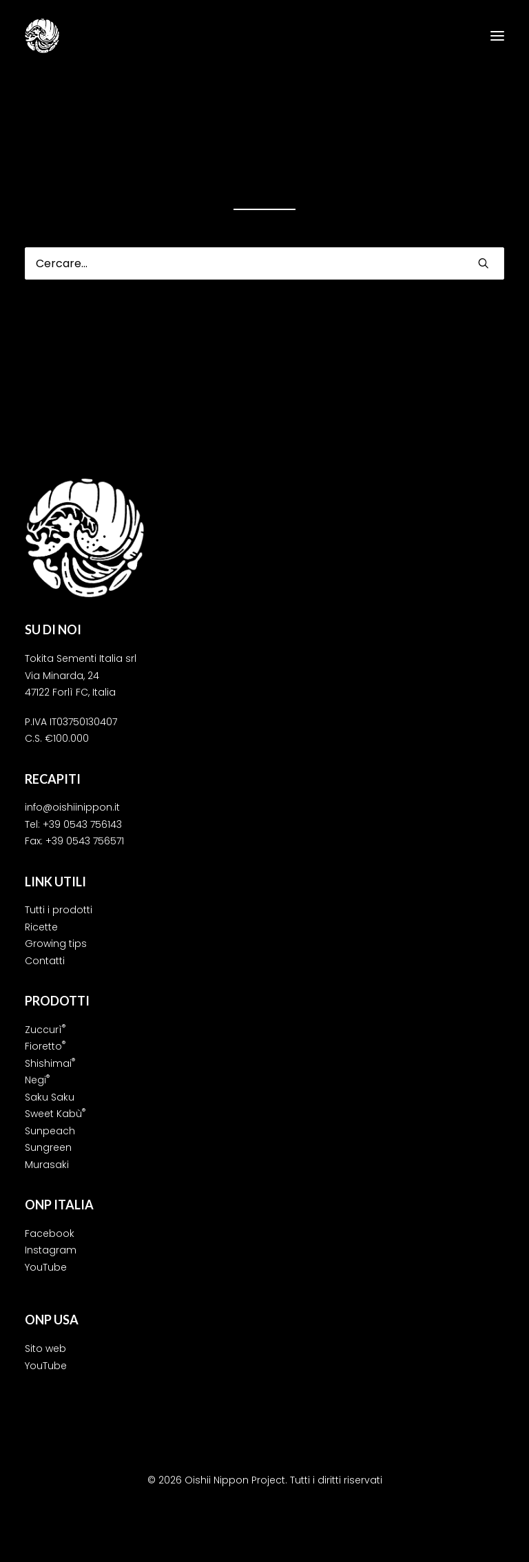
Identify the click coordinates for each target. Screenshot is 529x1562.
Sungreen (48, 1147)
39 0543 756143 (85, 824)
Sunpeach (50, 1131)
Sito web (45, 1348)
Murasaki (47, 1165)
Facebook (49, 1233)
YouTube (46, 1267)
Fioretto (45, 1046)
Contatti (45, 961)
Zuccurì (45, 1030)
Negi (37, 1080)
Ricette (41, 927)
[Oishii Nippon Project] (42, 36)
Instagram (50, 1250)
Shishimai (50, 1063)
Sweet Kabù (55, 1114)
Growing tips (56, 943)
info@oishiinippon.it (72, 807)
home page (407, 174)
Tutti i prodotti (58, 910)
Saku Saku (49, 1097)
